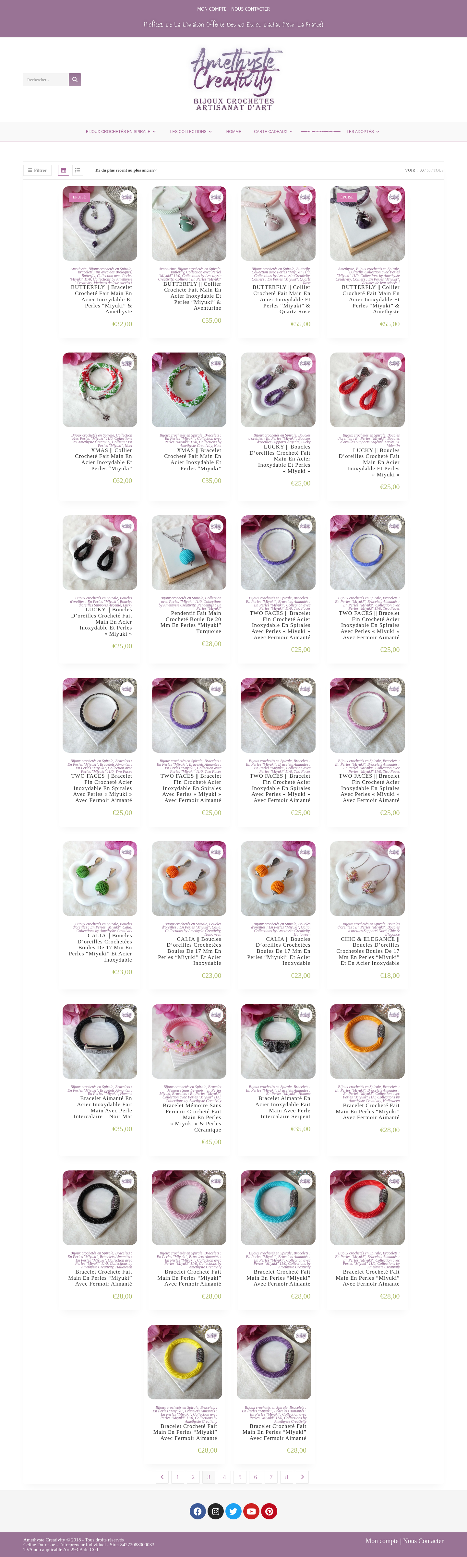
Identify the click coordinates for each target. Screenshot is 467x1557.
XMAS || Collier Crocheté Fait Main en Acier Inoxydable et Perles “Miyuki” (103, 460)
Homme (126, 1093)
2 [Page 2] (193, 1477)
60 (429, 170)
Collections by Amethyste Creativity (282, 275)
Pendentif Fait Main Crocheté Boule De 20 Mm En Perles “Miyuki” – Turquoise (191, 622)
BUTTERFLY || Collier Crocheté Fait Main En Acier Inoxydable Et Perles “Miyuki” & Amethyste (371, 299)
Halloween (213, 934)
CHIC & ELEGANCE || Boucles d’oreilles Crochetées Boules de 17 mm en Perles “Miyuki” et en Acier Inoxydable (368, 951)
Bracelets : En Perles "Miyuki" (193, 437)
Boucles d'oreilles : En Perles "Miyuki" (279, 437)
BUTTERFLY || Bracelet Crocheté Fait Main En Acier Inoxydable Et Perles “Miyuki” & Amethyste (101, 299)
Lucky (306, 442)
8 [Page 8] (286, 1477)
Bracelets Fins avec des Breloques (104, 272)
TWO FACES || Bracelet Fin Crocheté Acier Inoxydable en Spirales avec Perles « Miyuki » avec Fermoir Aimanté (280, 625)
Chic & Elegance (392, 932)
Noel (128, 445)
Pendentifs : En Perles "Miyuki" (208, 607)
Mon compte (211, 9)
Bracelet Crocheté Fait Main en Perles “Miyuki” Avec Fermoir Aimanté (368, 1111)
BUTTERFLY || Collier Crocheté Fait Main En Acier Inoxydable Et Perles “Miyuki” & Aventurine (192, 296)
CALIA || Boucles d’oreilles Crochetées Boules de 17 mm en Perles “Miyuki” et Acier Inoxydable (100, 948)
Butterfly (88, 275)
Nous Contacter (250, 9)
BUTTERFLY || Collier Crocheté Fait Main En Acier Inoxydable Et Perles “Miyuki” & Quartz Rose (281, 299)
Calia (127, 927)
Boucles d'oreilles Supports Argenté (284, 440)
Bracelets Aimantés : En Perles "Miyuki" (282, 603)
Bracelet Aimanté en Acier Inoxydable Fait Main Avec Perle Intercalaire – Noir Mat (103, 1108)
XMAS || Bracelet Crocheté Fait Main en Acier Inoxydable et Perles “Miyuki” (192, 460)
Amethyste (78, 269)
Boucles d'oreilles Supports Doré (374, 929)
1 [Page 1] (177, 1477)
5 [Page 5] (240, 1477)
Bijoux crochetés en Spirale (110, 269)
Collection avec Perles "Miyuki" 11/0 (280, 272)
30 (422, 170)
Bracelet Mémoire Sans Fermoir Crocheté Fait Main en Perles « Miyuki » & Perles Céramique (192, 1118)
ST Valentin (393, 444)
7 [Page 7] (271, 1477)
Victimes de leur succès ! (113, 283)
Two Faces (302, 608)
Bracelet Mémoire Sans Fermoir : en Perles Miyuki (190, 1090)
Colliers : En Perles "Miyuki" (198, 279)
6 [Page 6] (255, 1477)
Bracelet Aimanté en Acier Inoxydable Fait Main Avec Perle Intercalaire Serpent (282, 1108)
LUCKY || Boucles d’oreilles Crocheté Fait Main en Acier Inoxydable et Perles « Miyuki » (279, 459)
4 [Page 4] (224, 1477)
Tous (439, 170)
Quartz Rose (305, 281)
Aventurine (167, 269)
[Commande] (124, 170)
